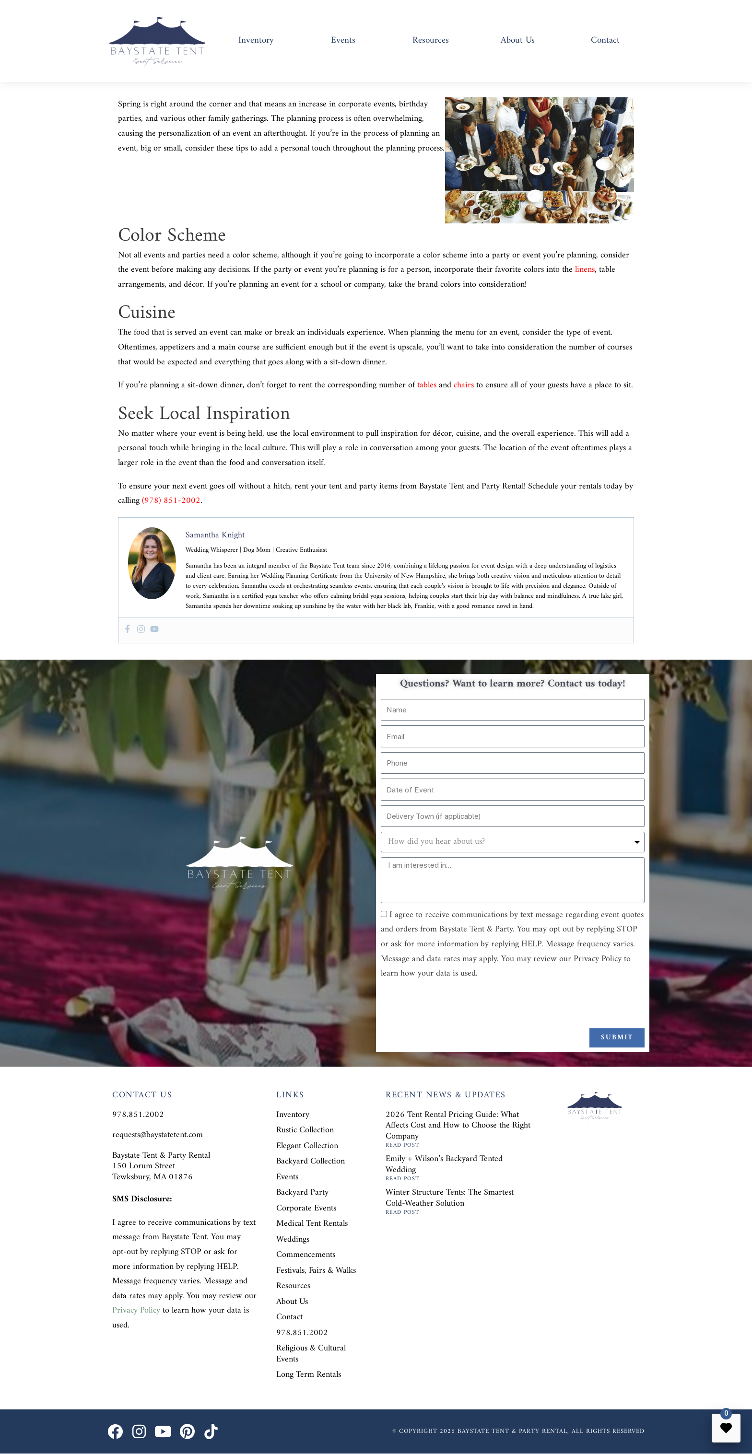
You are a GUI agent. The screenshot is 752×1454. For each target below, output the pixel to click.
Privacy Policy (136, 1310)
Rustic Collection (305, 1130)
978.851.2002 (302, 1333)
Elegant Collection (307, 1146)
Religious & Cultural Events (311, 1354)
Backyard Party (302, 1192)
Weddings (292, 1239)
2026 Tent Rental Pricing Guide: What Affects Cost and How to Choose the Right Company (458, 1125)
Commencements (305, 1254)
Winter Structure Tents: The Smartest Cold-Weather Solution (450, 1198)
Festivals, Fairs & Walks (316, 1270)
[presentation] (454, 1005)
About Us (518, 40)
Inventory (256, 40)
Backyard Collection (310, 1161)
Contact (605, 40)
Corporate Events (306, 1208)
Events (343, 40)
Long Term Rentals (308, 1374)
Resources (430, 40)
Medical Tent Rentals (312, 1223)
